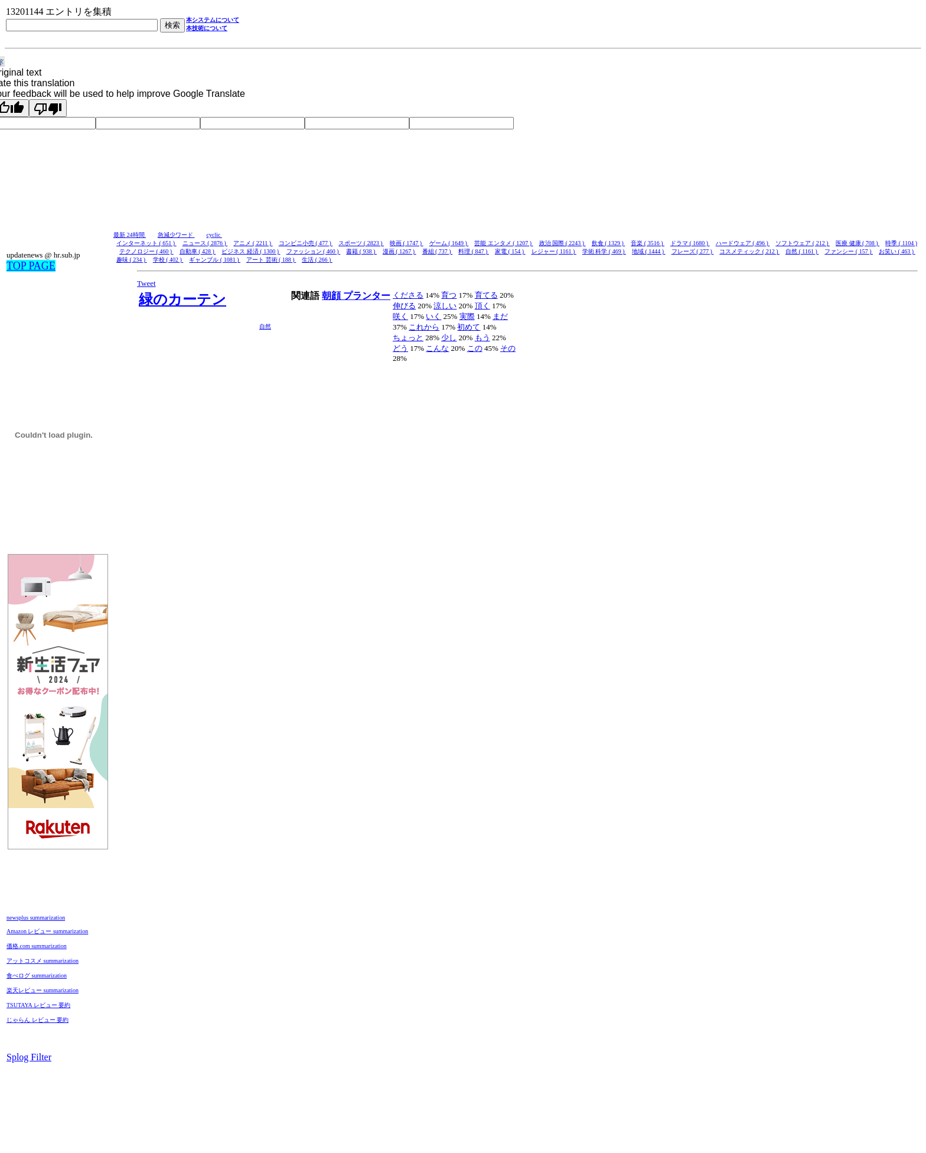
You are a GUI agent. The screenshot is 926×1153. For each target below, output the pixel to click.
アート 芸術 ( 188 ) (271, 259)
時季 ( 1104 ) (901, 243)
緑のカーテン (182, 299)
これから (424, 327)
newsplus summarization (35, 917)
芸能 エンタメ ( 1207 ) (503, 243)
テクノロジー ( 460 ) (146, 251)
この (474, 348)
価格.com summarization (36, 946)
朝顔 (332, 296)
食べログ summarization (36, 975)
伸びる (404, 305)
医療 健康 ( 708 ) (857, 243)
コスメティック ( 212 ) (749, 251)
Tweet (146, 283)
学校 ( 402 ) (168, 259)
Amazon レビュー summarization (47, 931)
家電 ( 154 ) (510, 251)
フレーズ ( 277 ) (692, 251)
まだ (500, 316)
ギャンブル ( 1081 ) (214, 259)
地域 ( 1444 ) (649, 251)
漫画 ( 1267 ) (399, 251)
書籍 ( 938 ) (361, 251)
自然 (265, 326)
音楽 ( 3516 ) (647, 243)
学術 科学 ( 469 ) (604, 251)
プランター (366, 296)
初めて (468, 327)
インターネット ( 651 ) (146, 243)
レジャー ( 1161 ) (554, 251)
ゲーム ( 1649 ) (449, 243)
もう (482, 337)
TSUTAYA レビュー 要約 (38, 1005)
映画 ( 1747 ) (406, 243)
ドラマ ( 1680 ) (690, 243)
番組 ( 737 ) (437, 251)
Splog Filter (28, 1057)
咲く (400, 316)
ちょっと (408, 337)
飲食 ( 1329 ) (608, 243)
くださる (408, 295)
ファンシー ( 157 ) (848, 251)
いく (433, 316)
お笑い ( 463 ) (897, 251)
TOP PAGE (31, 266)
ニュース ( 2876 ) (205, 243)
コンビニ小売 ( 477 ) (306, 243)
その (508, 348)
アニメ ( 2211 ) (252, 243)
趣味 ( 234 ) (131, 259)
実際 (467, 316)
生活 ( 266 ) (317, 259)
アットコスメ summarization (42, 960)
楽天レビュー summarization (42, 990)
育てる (486, 295)
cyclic (214, 235)
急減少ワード (176, 235)
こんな (437, 348)
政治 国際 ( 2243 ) (562, 243)
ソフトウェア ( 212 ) (802, 243)
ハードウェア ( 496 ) (743, 243)
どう (400, 348)
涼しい (445, 305)
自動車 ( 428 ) (198, 251)
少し (449, 337)
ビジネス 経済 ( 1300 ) (250, 251)
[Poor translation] (48, 108)
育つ (449, 295)
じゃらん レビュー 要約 (37, 1020)
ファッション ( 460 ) (313, 251)
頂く (482, 305)
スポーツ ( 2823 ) (361, 243)
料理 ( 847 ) (473, 251)
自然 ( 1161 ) (802, 251)
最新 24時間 (129, 235)
